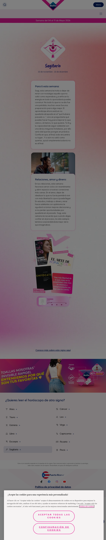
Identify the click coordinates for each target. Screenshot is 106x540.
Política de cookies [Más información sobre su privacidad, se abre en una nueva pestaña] (87, 506)
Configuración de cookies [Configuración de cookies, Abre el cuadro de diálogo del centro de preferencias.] (54, 528)
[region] (54, 515)
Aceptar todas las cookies (54, 516)
